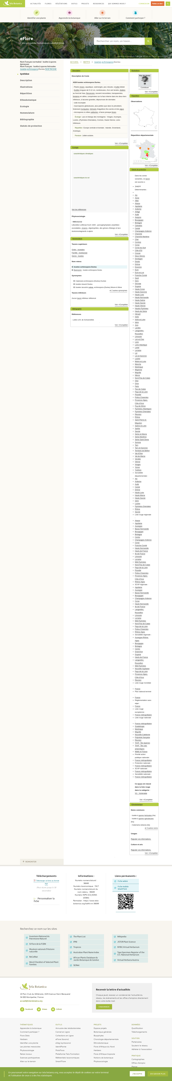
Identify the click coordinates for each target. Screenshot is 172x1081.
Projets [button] (85, 4)
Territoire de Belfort (142, 451)
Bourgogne (139, 220)
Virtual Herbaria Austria (126, 960)
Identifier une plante (36, 18)
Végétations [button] (61, 4)
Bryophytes (99, 1035)
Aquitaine (138, 206)
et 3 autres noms (151, 828)
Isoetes (23, 69)
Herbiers (23, 1039)
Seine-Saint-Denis (142, 440)
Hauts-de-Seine (141, 311)
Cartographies (138, 1059)
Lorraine (138, 350)
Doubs (137, 261)
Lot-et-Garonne (141, 356)
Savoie (137, 431)
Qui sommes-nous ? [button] (117, 4)
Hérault (138, 314)
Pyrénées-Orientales (143, 412)
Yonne (137, 467)
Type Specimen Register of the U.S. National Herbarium (129, 953)
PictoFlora (60, 1050)
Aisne (137, 198)
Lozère (137, 359)
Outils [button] (74, 4)
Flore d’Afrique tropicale (104, 1054)
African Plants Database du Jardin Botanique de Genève (84, 958)
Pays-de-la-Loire (141, 392)
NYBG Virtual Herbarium (126, 947)
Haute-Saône (140, 300)
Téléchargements (139, 1031)
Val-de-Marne (140, 456)
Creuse (138, 253)
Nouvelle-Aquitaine (142, 669)
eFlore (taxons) (62, 1039)
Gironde (138, 284)
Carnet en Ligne (63, 1031)
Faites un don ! (157, 4)
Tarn (136, 445)
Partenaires (137, 1041)
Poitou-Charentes (142, 397)
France (137, 689)
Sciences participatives (30, 1057)
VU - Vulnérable (141, 793)
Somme (138, 442)
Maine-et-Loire (140, 361)
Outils (59, 1024)
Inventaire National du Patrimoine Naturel (38, 937)
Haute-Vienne (140, 306)
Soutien (136, 1038)
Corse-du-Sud (140, 248)
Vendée (138, 459)
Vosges (138, 464)
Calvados (138, 226)
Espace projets (100, 1028)
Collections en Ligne (65, 1035)
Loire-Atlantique (141, 345)
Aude (137, 214)
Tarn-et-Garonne (141, 448)
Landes (138, 328)
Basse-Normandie (142, 529)
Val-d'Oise (139, 453)
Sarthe (137, 429)
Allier (137, 201)
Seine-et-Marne (141, 434)
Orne (137, 384)
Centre (137, 537)
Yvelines (138, 470)
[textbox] (119, 41)
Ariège (137, 212)
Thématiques (26, 1024)
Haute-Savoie (140, 303)
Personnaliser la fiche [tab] (44, 900)
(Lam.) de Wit (131, 56)
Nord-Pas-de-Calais (142, 378)
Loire (137, 342)
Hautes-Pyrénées (141, 308)
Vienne (137, 462)
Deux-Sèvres (140, 256)
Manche (138, 364)
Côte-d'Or (138, 250)
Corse (137, 245)
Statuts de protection (31, 126)
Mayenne (138, 370)
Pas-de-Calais (140, 389)
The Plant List (78, 936)
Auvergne (138, 526)
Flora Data (25, 1035)
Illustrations (26, 87)
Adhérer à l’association (142, 1049)
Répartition (26, 93)
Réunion (138, 414)
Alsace (137, 203)
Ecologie (24, 106)
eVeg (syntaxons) (63, 1043)
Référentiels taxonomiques (67, 1057)
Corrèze (138, 242)
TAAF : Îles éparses (142, 743)
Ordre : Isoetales (78, 250)
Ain (136, 195)
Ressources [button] (98, 4)
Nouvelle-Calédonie (142, 735)
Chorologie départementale (106, 1039)
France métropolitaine (143, 715)
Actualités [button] (35, 4)
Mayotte (138, 372)
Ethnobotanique (28, 100)
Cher (137, 239)
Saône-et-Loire (140, 426)
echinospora (32, 69)
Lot (136, 353)
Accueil (74, 62)
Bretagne (138, 223)
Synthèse (24, 74)
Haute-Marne (140, 495)
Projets (97, 1024)
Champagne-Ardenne (143, 231)
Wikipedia (120, 936)
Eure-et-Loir (139, 273)
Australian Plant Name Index (84, 952)
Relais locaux (26, 1054)
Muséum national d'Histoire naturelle (40, 950)
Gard (137, 278)
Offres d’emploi (138, 1063)
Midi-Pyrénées (140, 562)
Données (136, 1024)
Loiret (137, 348)
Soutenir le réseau (140, 1045)
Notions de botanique (103, 1057)
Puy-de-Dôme (140, 406)
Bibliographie (27, 119)
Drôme (137, 264)
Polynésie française (142, 737)
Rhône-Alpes (140, 582)
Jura (136, 325)
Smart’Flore (61, 1061)
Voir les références (79, 209)
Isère (137, 322)
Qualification (137, 1028)
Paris (137, 386)
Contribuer (145, 87)
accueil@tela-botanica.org (31, 1001)
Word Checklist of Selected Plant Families (42, 963)
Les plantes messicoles (30, 1046)
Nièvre (137, 375)
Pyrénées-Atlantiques (143, 409)
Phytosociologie (27, 1050)
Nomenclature (27, 113)
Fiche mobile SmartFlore (121, 888)
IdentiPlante (61, 1046)
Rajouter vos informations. (141, 839)
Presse (134, 1066)
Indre (137, 317)
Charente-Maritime (142, 237)
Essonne (138, 267)
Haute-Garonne (141, 292)
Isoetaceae (51, 69)
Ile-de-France (140, 554)
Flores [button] (48, 4)
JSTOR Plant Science (125, 942)
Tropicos (75, 947)
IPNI (73, 942)
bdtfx (86, 62)
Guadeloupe (139, 726)
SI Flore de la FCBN (36, 944)
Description (26, 80)
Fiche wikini (121, 881)
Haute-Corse (140, 289)
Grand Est (139, 652)
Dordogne (139, 259)
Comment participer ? (135, 18)
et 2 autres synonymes (118, 290)
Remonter (29, 862)
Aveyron (138, 217)
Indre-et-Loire (140, 320)
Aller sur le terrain (102, 18)
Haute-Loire (139, 295)
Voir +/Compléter (121, 143)
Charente (138, 234)
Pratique (136, 1055)
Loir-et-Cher (139, 339)
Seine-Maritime (141, 437)
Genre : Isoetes (78, 256)
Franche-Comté (141, 275)
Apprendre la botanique (69, 18)
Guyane (138, 286)
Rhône (137, 417)
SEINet (74, 965)
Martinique (139, 367)
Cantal (137, 228)
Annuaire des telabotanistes (68, 1028)
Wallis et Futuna (141, 752)
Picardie (138, 395)
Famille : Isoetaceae (79, 253)
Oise (136, 381)
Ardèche (138, 209)
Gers (137, 281)
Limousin (138, 337)
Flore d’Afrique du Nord (104, 1046)
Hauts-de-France (141, 551)
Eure (137, 270)
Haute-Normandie (142, 297)
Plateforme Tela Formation (67, 1054)
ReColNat (32, 957)
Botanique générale (102, 1031)
